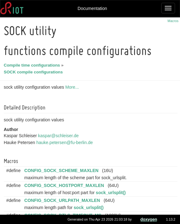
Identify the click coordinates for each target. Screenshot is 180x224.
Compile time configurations (33, 65)
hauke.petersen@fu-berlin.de (65, 142)
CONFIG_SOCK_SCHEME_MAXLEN (62, 170)
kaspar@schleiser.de (59, 135)
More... (73, 87)
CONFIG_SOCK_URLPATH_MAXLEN (63, 200)
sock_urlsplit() (112, 192)
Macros (173, 21)
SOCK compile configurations (34, 72)
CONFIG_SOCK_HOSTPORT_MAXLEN (65, 185)
